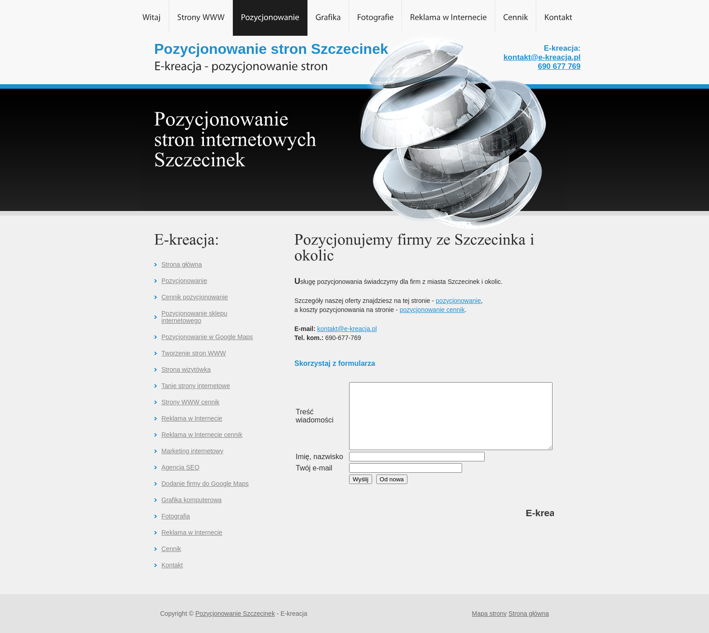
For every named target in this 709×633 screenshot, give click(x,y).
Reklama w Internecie (191, 418)
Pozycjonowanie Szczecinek (235, 613)
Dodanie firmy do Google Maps (205, 483)
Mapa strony (489, 613)
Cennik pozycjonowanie (194, 297)
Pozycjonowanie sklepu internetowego (194, 317)
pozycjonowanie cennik (432, 309)
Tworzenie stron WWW (193, 353)
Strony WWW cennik (190, 402)
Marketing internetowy (192, 451)
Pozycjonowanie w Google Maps (207, 336)
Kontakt (172, 565)
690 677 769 (559, 66)
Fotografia (175, 516)
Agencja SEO (180, 467)
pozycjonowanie (458, 300)
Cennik (171, 548)
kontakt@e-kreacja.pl (542, 57)
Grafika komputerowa (191, 500)
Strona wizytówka (186, 369)
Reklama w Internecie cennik (201, 434)
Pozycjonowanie (184, 280)
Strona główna (181, 264)
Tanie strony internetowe (195, 385)
